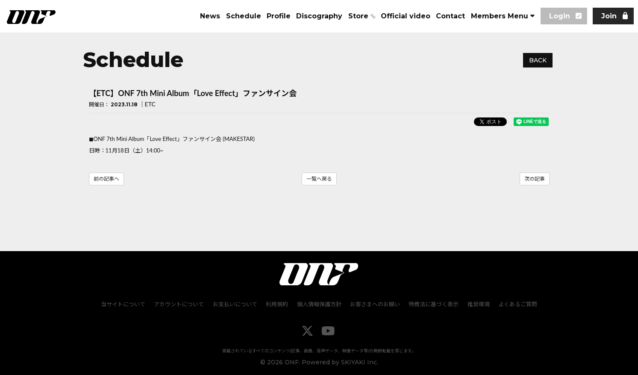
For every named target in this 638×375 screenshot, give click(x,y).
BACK (538, 60)
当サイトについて (124, 303)
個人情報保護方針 (319, 303)
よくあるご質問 (517, 303)
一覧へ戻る (319, 179)
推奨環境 (478, 303)
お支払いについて (235, 303)
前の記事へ (106, 179)
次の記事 (534, 179)
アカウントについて (180, 303)
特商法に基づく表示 (434, 303)
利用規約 (277, 303)
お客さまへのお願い (375, 303)
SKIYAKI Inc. (359, 362)
